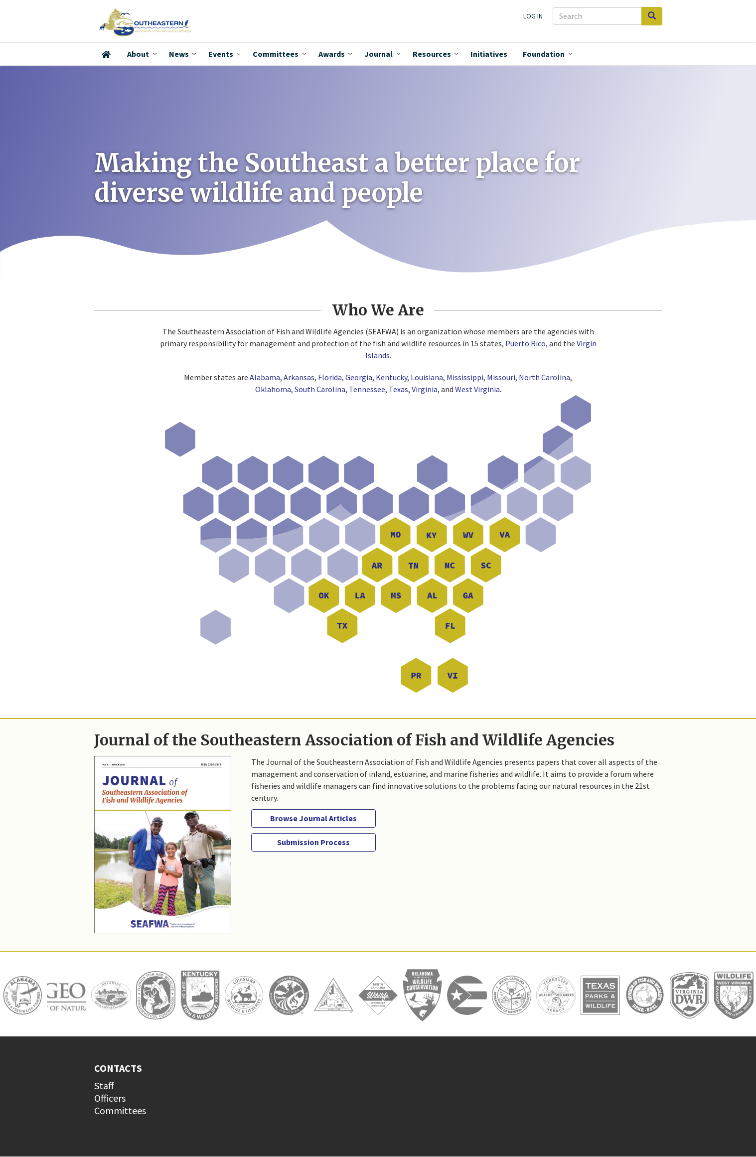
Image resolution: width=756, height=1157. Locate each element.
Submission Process (313, 842)
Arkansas (299, 377)
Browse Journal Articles (313, 818)
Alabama (265, 377)
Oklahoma (273, 389)
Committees (276, 54)
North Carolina (544, 377)
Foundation (544, 54)
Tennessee (367, 389)
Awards (331, 54)
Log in (533, 15)
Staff (104, 1085)
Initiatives (488, 54)
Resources (432, 54)
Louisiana (427, 377)
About (138, 54)
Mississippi (465, 377)
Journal (378, 54)
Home (106, 54)
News (179, 54)
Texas (398, 389)
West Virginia (477, 389)
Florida (330, 377)
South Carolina (320, 389)
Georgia (358, 377)
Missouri (501, 377)
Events (220, 54)
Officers (110, 1098)
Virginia (425, 389)
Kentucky (391, 377)
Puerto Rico (525, 343)
